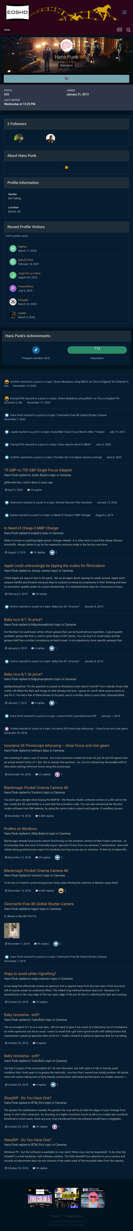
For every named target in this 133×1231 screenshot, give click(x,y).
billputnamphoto (41, 624)
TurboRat (37, 1019)
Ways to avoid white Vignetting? (30, 973)
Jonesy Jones (40, 570)
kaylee (14, 515)
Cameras (65, 475)
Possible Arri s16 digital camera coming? (78, 457)
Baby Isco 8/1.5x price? (66, 606)
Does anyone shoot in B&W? (75, 444)
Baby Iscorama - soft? (22, 1015)
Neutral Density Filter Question (74, 502)
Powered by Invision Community (66, 1225)
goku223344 (25, 259)
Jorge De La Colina (29, 273)
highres (22, 246)
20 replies (39, 593)
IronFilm (15, 381)
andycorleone (40, 978)
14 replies (34, 489)
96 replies (41, 943)
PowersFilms (26, 286)
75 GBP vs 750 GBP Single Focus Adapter (38, 470)
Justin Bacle (39, 475)
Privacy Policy (74, 1216)
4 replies (38, 648)
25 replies (40, 1001)
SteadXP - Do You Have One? (27, 1098)
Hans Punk (16, 415)
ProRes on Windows (20, 829)
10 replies (37, 552)
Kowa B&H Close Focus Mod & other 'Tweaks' (78, 431)
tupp (34, 909)
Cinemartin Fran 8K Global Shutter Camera (82, 415)
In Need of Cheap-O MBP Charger (71, 515)
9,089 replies (44, 815)
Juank (13, 431)
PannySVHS (17, 398)
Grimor (14, 606)
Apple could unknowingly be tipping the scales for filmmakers (54, 565)
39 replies (40, 1126)
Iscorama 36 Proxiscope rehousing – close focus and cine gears (90, 728)
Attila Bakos (39, 833)
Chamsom (16, 502)
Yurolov (36, 792)
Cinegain (23, 299)
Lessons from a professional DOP (77, 715)
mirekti (22, 313)
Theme (55, 1216)
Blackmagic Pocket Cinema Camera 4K (36, 787)
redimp (35, 750)
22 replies (42, 774)
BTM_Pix (37, 1102)
